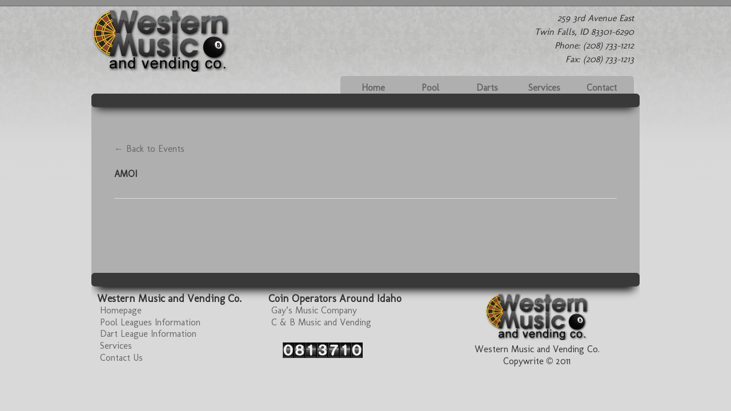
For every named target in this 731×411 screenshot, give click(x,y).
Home (373, 87)
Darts (487, 87)
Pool (430, 87)
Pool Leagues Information (150, 322)
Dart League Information (148, 333)
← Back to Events (149, 148)
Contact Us (121, 357)
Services (544, 87)
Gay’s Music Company (314, 310)
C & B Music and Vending (321, 322)
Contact (602, 87)
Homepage (121, 310)
